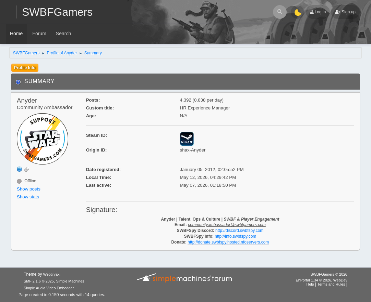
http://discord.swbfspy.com (239, 230)
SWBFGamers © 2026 (328, 274)
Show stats (28, 196)
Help (310, 284)
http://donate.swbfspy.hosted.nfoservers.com (228, 242)
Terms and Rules (331, 284)
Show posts (28, 189)
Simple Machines (70, 281)
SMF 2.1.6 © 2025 (39, 281)
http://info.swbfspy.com (235, 236)
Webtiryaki (51, 274)
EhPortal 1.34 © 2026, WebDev (321, 280)
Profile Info (25, 67)
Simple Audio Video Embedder (49, 288)
